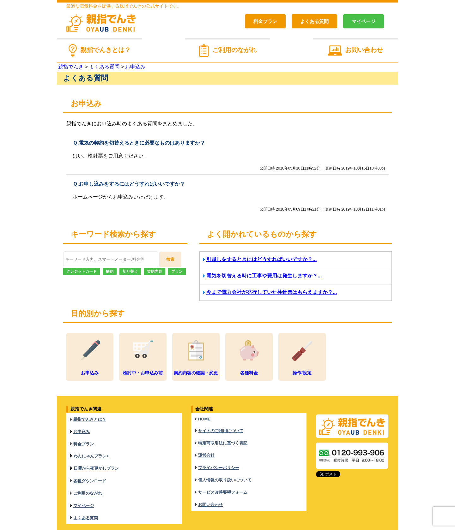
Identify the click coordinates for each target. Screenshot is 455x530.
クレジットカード (81, 271)
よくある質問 (314, 21)
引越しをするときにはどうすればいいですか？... (261, 259)
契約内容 (154, 271)
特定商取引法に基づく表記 (222, 435)
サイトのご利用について (220, 426)
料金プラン (265, 21)
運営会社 (206, 445)
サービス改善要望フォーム (222, 473)
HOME (204, 417)
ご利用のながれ (234, 49)
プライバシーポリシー (218, 454)
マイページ (363, 21)
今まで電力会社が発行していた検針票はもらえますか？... (271, 292)
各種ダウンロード (89, 465)
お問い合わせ (364, 49)
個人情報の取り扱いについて (225, 464)
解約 (109, 271)
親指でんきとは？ (105, 49)
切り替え (130, 271)
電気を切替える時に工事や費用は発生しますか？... (264, 275)
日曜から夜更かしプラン (96, 455)
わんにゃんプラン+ (91, 446)
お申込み (81, 427)
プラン (177, 271)
